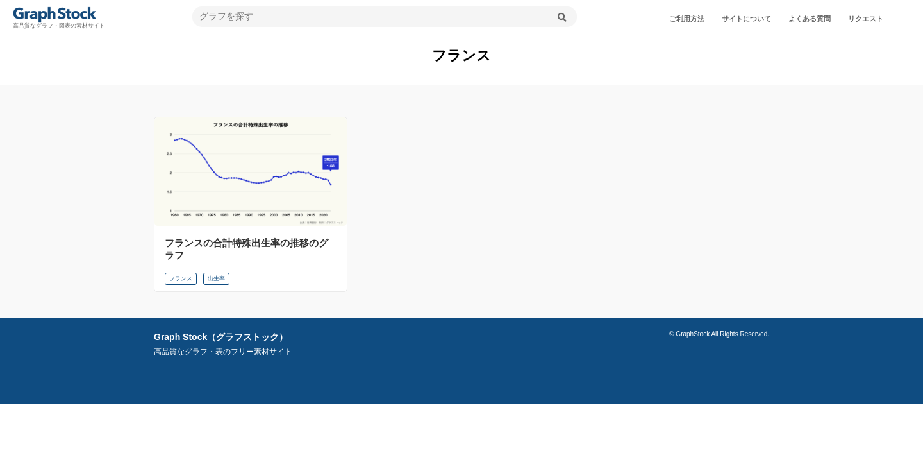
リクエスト (865, 18)
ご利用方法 (686, 18)
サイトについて (746, 18)
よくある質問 (809, 18)
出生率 (216, 278)
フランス (180, 278)
